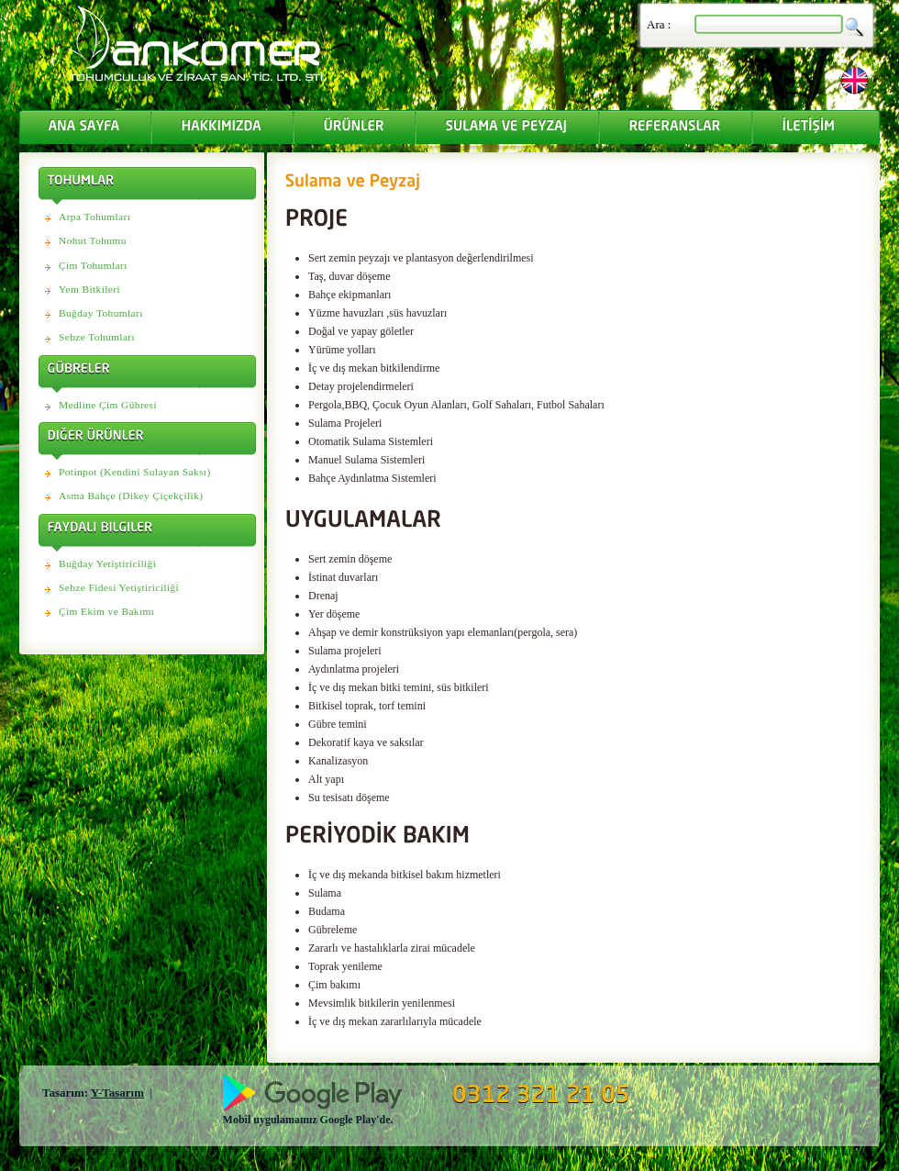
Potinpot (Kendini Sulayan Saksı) (135, 471)
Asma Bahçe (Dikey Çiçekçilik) (131, 495)
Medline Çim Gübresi (108, 404)
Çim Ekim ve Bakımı (106, 611)
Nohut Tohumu (93, 240)
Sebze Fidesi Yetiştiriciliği (119, 587)
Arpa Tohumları (94, 216)
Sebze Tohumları (97, 336)
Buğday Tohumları (101, 312)
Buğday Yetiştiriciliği (107, 563)
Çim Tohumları (93, 265)
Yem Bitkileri (89, 289)
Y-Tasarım (117, 1092)
